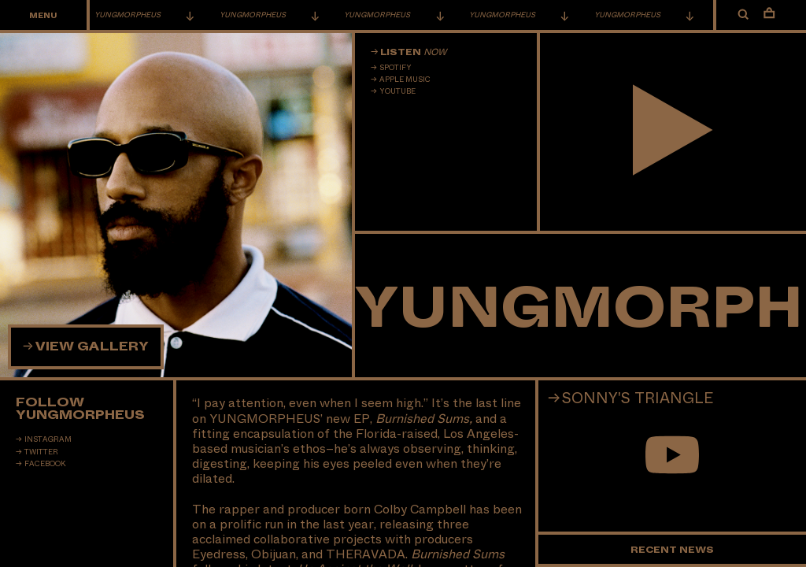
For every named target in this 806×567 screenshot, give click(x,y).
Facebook (45, 464)
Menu (43, 16)
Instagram (48, 439)
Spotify (395, 68)
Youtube (397, 91)
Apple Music (405, 79)
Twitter (41, 452)
